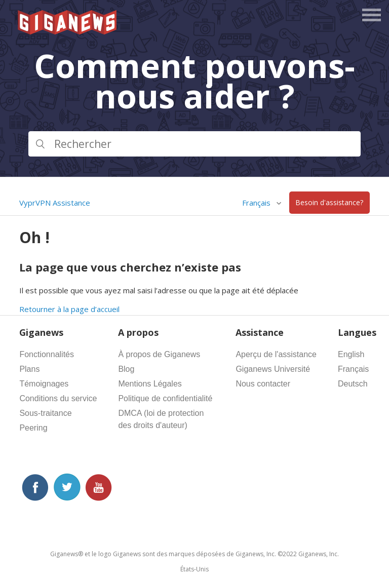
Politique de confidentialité (165, 398)
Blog (126, 369)
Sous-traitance (45, 413)
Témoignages (43, 383)
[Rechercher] (194, 144)
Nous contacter (263, 383)
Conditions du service (58, 398)
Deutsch (353, 383)
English (351, 354)
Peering (33, 427)
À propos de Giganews (159, 354)
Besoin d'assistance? (329, 203)
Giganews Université (273, 369)
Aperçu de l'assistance (276, 354)
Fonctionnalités (46, 354)
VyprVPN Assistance (54, 203)
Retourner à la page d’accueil (69, 309)
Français (257, 203)
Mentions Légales (149, 383)
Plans (29, 369)
